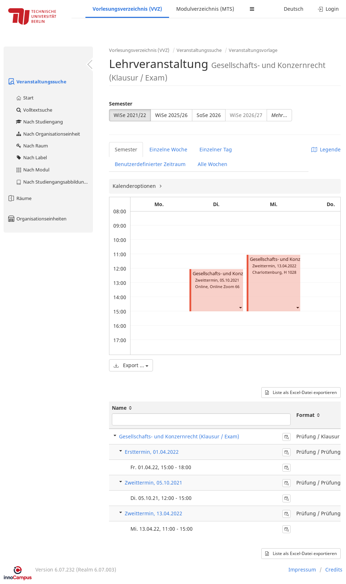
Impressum (302, 569)
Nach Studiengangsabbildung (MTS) (54, 182)
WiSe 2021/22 (130, 115)
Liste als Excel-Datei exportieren (301, 392)
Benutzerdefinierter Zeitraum (150, 164)
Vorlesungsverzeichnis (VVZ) (127, 8)
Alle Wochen (212, 164)
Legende (326, 149)
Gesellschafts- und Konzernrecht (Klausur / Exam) (179, 436)
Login (328, 8)
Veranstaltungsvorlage (253, 50)
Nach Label (31, 157)
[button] (240, 307)
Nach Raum (31, 145)
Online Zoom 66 (224, 286)
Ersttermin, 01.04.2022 (152, 451)
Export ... (131, 365)
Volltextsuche (33, 110)
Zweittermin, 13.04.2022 (153, 513)
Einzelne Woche (168, 149)
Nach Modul (32, 169)
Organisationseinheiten (36, 218)
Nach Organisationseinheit (47, 134)
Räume (19, 198)
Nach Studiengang (39, 121)
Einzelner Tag (215, 149)
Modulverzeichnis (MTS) (205, 8)
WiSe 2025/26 (171, 115)
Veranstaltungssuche (36, 81)
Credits (333, 569)
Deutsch (293, 8)
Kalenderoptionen (135, 185)
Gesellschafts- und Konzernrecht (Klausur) (237, 274)
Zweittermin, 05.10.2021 (153, 482)
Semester (120, 103)
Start (24, 97)
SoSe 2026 (209, 115)
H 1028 (290, 272)
